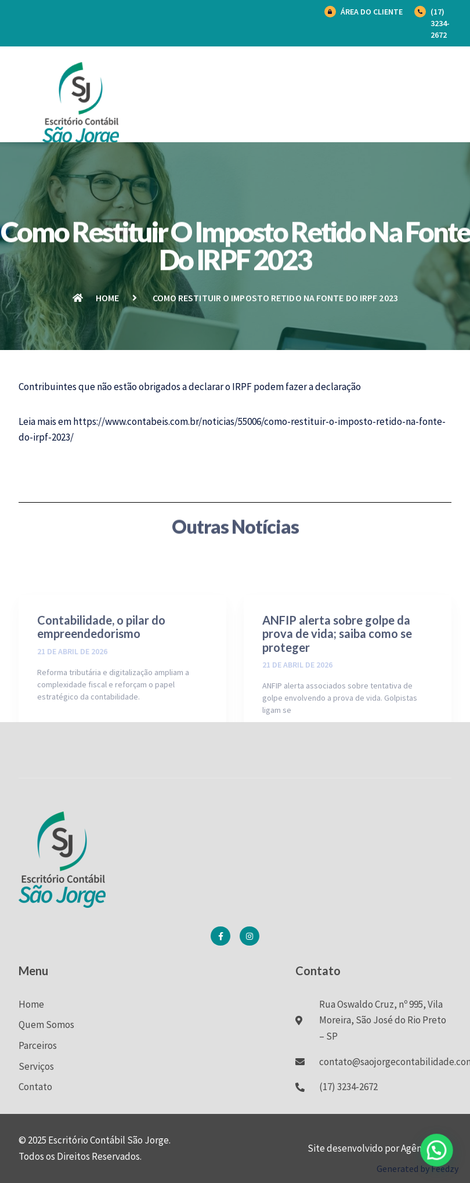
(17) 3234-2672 (440, 23)
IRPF (242, 386)
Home (31, 1004)
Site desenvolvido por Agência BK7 (379, 1148)
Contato (35, 1086)
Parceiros (38, 1045)
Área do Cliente (372, 11)
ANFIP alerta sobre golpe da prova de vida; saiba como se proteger (337, 681)
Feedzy (444, 1168)
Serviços (36, 1066)
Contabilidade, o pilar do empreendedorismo (101, 674)
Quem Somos (46, 1024)
